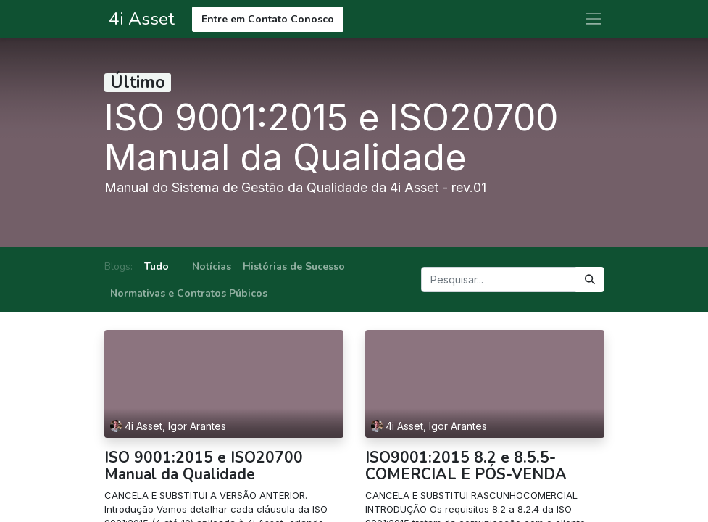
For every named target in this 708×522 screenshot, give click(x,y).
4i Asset (139, 19)
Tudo (156, 266)
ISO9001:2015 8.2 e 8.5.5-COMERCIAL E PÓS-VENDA (466, 466)
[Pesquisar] (589, 279)
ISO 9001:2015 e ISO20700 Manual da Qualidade (203, 466)
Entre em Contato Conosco (267, 19)
